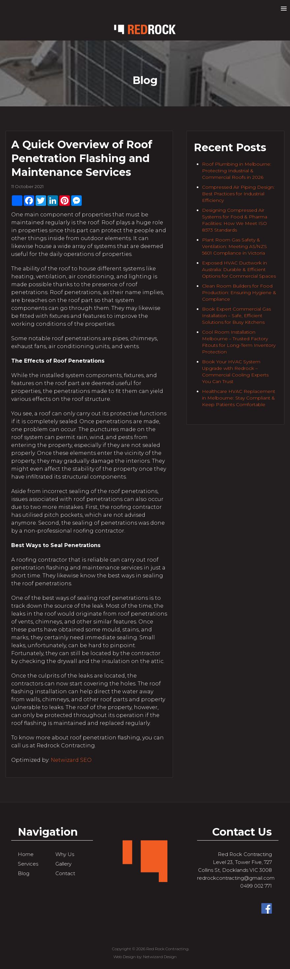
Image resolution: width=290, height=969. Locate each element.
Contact (65, 873)
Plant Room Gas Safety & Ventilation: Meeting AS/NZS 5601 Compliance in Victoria (234, 246)
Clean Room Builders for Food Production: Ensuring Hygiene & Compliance (239, 292)
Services (28, 864)
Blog (23, 873)
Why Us (64, 854)
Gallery (63, 864)
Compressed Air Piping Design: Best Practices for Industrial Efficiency (238, 193)
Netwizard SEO (71, 760)
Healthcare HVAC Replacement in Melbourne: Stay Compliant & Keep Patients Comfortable (238, 397)
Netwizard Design (160, 956)
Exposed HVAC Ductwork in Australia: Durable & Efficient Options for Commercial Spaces (239, 269)
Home (26, 854)
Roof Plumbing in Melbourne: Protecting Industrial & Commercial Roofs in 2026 (236, 170)
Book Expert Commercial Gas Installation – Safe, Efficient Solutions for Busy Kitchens (236, 315)
